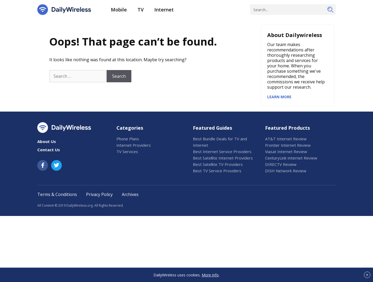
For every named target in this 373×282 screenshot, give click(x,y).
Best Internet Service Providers (222, 151)
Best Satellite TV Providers (218, 164)
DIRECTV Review (281, 164)
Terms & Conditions (57, 194)
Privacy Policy (99, 194)
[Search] (330, 9)
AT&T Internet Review (286, 138)
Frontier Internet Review (288, 145)
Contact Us (48, 149)
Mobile (119, 9)
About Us (46, 141)
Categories (129, 128)
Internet (164, 9)
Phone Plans (127, 138)
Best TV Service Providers (217, 170)
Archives (130, 194)
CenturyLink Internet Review (291, 158)
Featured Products (287, 128)
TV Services (127, 151)
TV (140, 9)
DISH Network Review (285, 170)
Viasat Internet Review (286, 151)
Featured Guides (212, 128)
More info (210, 274)
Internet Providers (133, 145)
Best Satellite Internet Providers (223, 158)
